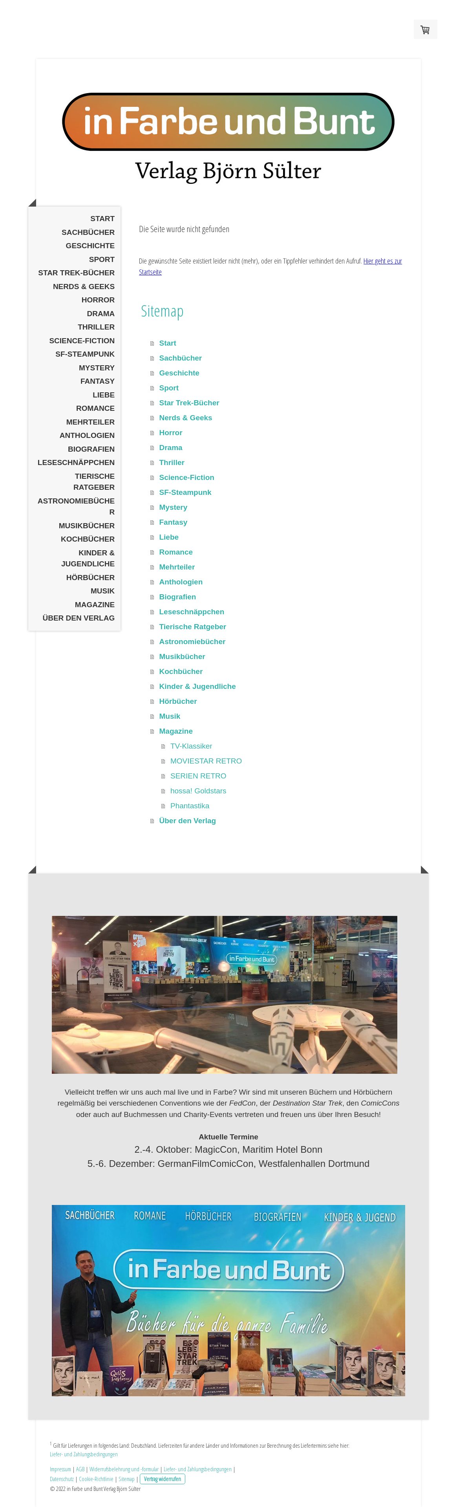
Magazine (95, 605)
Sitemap (127, 1479)
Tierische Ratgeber (94, 482)
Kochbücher (88, 539)
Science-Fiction (82, 341)
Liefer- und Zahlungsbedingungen (84, 1454)
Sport (102, 259)
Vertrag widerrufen (162, 1479)
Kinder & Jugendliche (88, 558)
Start (102, 218)
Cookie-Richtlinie (96, 1479)
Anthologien (87, 435)
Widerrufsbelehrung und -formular (124, 1469)
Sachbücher (88, 232)
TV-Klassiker (191, 746)
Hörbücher (90, 577)
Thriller (96, 327)
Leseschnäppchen (76, 462)
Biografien (91, 449)
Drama (101, 313)
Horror (98, 300)
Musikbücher (87, 526)
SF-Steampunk (85, 354)
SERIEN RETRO (198, 776)
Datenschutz (62, 1479)
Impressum (60, 1469)
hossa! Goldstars (198, 791)
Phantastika (189, 806)
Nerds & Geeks (84, 286)
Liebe (104, 395)
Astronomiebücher (76, 506)
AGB (80, 1469)
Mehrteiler (90, 422)
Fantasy (97, 381)
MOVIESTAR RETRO (206, 761)
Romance (95, 408)
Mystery (97, 368)
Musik (103, 591)
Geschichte (90, 246)
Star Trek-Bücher (76, 273)
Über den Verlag (79, 618)
